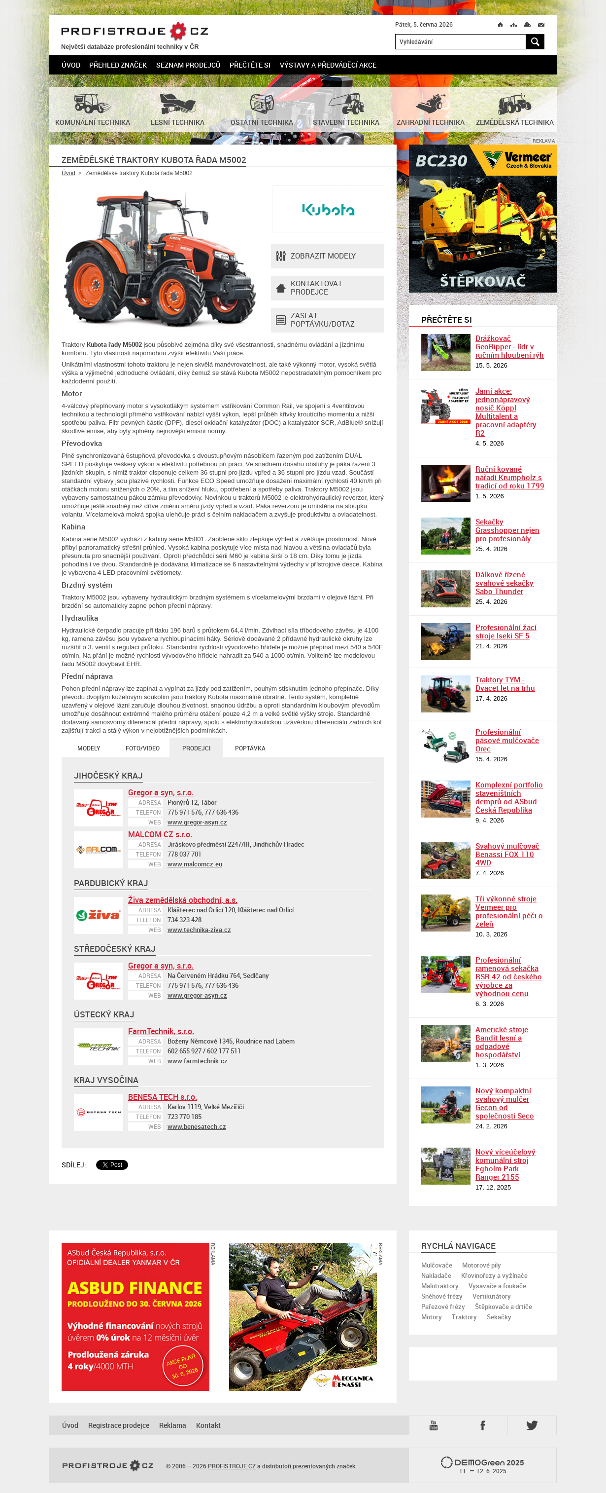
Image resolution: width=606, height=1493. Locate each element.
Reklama (172, 1425)
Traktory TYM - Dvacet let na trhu (505, 683)
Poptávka (250, 748)
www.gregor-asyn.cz (197, 822)
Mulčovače (436, 1265)
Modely (88, 748)
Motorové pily (481, 1265)
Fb (484, 1425)
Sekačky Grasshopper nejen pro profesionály (507, 530)
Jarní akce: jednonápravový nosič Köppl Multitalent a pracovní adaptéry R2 (506, 412)
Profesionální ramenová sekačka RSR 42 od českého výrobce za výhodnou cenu (508, 976)
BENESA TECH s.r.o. (162, 1096)
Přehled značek (118, 65)
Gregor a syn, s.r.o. (161, 792)
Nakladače (436, 1275)
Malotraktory (440, 1285)
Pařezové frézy (443, 1306)
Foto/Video (143, 748)
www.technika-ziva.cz (199, 929)
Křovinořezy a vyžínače (494, 1275)
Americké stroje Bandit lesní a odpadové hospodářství (501, 1041)
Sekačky (499, 1316)
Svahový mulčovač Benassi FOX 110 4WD (507, 854)
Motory (431, 1316)
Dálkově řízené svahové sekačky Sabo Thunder (504, 582)
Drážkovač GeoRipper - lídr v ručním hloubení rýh (509, 346)
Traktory (464, 1316)
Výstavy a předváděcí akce (328, 65)
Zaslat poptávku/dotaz (315, 320)
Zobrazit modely (316, 256)
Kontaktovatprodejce (309, 288)
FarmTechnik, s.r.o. (161, 1031)
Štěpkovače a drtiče (503, 1306)
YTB (435, 1425)
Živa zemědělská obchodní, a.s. (182, 900)
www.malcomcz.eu (195, 863)
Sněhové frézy (442, 1296)
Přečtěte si (250, 65)
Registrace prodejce (118, 1425)
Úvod (71, 65)
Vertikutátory (491, 1296)
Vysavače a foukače (497, 1285)
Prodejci (196, 748)
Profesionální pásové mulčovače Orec (507, 740)
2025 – (482, 1465)
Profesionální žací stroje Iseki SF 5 (506, 631)
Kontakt (208, 1425)
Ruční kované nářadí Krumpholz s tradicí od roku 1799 (509, 477)
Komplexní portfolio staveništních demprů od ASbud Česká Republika (509, 797)
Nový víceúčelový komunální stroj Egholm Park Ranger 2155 (505, 1164)
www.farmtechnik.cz (198, 1060)
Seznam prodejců (188, 65)
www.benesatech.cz (197, 1126)
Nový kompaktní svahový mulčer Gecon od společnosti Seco (504, 1102)
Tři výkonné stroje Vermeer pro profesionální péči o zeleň (509, 911)
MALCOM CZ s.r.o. (160, 834)
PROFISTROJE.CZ (134, 32)
